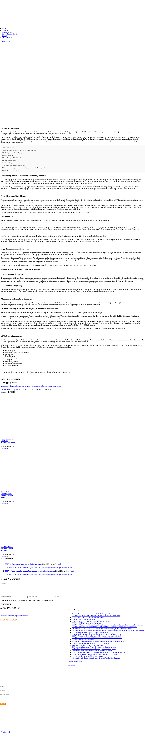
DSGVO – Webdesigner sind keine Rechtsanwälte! (88, 658)
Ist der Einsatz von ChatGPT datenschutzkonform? (88, 620)
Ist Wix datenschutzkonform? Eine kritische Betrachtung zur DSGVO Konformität (99, 655)
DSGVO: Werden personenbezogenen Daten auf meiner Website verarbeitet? (97, 640)
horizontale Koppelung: (10, 160)
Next (8, 41)
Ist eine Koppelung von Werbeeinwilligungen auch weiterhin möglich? (24, 168)
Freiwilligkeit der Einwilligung (12, 153)
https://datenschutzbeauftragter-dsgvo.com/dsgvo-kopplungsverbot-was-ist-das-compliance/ (31, 386)
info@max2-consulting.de (12, 725)
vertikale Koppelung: (9, 163)
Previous (4, 41)
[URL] (67, 599)
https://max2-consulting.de (42, 728)
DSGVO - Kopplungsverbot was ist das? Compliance (23, 564)
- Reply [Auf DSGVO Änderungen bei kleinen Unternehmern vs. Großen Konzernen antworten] (71, 571)
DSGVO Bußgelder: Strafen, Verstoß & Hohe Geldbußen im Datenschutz (96, 618)
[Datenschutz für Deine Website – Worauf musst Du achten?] (26, 488)
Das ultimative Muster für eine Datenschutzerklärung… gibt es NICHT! (95, 657)
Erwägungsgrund (8, 155)
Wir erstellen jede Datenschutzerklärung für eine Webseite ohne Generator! (96, 660)
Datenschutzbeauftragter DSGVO (12, 389)
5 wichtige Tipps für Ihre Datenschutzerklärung (87, 647)
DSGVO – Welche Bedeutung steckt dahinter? (7, 548)
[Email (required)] (40, 599)
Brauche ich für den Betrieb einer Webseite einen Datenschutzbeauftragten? (96, 636)
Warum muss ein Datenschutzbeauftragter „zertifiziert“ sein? (92, 653)
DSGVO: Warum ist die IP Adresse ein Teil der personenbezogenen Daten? (96, 638)
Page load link (5, 735)
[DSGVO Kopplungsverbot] (66, 125)
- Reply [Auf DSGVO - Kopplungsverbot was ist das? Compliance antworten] (59, 564)
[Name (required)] (14, 599)
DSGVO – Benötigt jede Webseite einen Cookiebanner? (90, 635)
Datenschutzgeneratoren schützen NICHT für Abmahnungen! (92, 646)
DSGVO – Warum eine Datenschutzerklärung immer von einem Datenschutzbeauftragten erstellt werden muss (108, 627)
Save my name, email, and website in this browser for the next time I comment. (29, 603)
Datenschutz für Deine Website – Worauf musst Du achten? (7, 494)
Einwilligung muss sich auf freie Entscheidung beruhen (19, 150)
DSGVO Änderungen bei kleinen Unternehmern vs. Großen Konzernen (30, 571)
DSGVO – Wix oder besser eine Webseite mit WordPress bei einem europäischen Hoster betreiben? (104, 629)
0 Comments (7, 447)
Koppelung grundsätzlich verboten (13, 158)
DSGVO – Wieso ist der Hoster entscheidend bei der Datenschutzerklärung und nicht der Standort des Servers (108, 633)
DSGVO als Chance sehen (11, 170)
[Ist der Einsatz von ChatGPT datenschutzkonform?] (26, 435)
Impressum (71, 667)
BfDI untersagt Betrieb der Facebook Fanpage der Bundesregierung (94, 649)
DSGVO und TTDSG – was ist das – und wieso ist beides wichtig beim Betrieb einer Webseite (103, 631)
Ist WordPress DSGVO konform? (83, 642)
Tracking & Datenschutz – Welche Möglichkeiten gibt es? (91, 616)
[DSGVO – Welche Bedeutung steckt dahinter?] (26, 543)
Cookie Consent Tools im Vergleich (83, 622)
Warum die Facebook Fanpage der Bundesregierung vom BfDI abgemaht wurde (98, 644)
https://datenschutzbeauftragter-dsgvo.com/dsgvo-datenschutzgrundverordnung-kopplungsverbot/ (40, 567)
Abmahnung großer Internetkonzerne (14, 165)
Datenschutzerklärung (75, 664)
